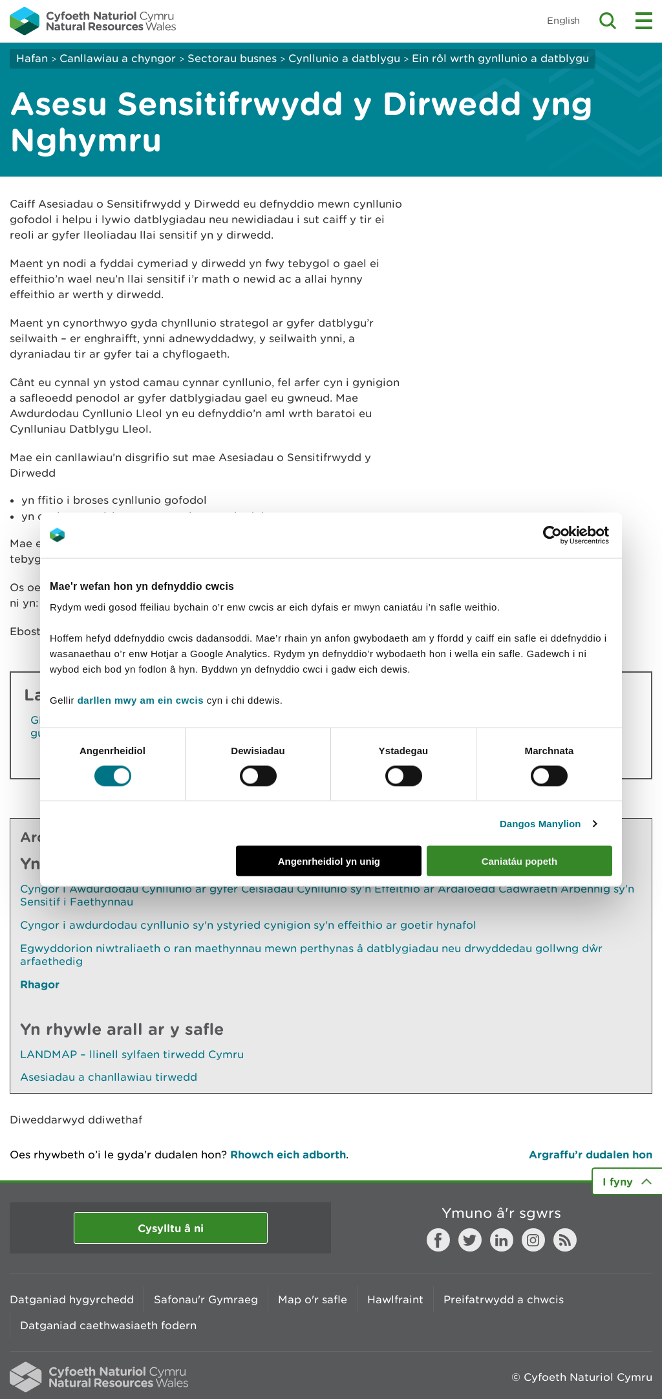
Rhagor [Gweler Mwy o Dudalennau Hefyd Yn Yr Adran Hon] (39, 984)
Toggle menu (644, 20)
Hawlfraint (395, 1299)
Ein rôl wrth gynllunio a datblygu (500, 58)
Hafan (32, 58)
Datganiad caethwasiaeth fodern (108, 1325)
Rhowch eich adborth (288, 1154)
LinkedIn (501, 1240)
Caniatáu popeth (520, 861)
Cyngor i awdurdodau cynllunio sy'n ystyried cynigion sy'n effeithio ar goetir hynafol (248, 924)
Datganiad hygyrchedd (72, 1299)
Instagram (533, 1240)
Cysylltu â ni (171, 1228)
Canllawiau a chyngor (117, 58)
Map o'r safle (312, 1299)
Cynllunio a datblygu (344, 58)
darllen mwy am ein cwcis (141, 700)
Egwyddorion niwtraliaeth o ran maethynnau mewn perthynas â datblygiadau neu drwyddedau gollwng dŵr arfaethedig (311, 955)
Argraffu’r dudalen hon (590, 1154)
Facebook (438, 1240)
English (563, 20)
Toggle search (608, 20)
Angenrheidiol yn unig (329, 861)
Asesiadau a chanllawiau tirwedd (108, 1076)
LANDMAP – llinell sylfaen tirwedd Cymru (132, 1054)
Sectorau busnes (232, 58)
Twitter (470, 1240)
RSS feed (565, 1240)
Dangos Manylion (540, 823)
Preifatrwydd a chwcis (503, 1299)
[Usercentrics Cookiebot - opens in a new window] (574, 535)
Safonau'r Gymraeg (206, 1299)
